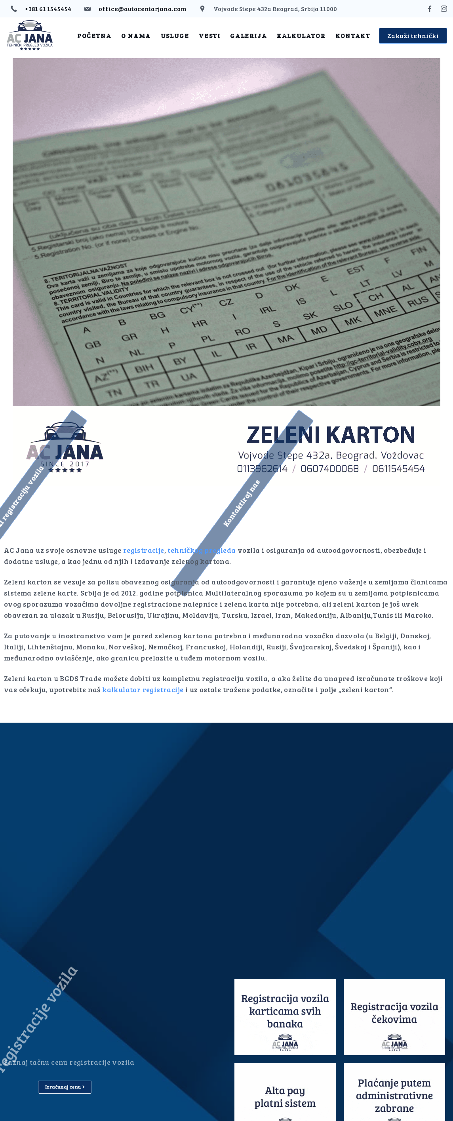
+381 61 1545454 (48, 8)
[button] (179, 503)
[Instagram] (444, 9)
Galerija (248, 35)
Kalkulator (301, 35)
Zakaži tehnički (413, 35)
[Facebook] (429, 9)
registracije (143, 550)
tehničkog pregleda (201, 550)
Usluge (175, 35)
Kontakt (352, 35)
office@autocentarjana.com (143, 8)
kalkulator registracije (142, 689)
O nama (136, 35)
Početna (94, 35)
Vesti (209, 35)
